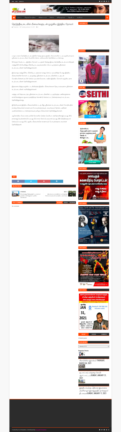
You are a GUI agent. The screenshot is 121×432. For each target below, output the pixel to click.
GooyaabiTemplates (40, 429)
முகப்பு (19, 17)
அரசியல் (79, 17)
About (16, 1)
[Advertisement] (45, 133)
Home (13, 1)
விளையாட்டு (43, 17)
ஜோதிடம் (71, 17)
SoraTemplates (22, 429)
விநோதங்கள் (61, 17)
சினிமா (52, 17)
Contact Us (21, 1)
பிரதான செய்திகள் (30, 17)
